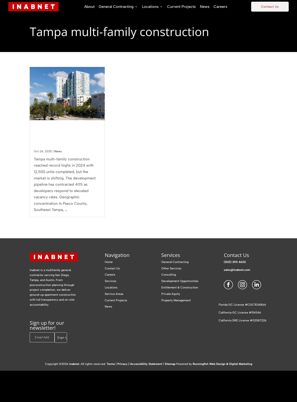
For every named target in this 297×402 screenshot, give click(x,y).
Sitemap (170, 364)
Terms (111, 364)
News (204, 6)
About (89, 6)
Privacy (122, 364)
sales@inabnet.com (237, 270)
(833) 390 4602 (235, 262)
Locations (152, 6)
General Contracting (118, 6)
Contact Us (270, 6)
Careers (220, 6)
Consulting (168, 274)
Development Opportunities (179, 281)
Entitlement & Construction (179, 287)
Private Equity (170, 294)
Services (110, 281)
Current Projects (181, 6)
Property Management (176, 300)
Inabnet (74, 364)
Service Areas (114, 294)
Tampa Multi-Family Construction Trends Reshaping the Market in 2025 (64, 136)
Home (109, 262)
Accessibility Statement (146, 364)
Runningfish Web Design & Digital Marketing (222, 364)
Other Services (171, 268)
